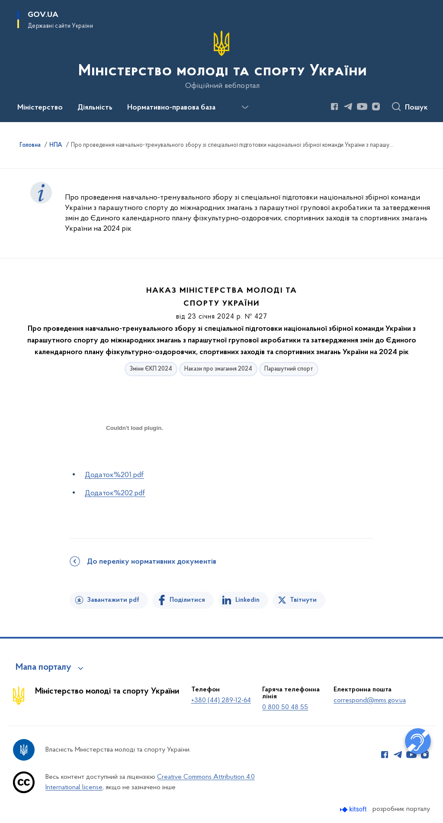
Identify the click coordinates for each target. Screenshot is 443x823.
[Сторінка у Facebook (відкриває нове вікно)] (334, 106)
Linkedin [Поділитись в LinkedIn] (247, 600)
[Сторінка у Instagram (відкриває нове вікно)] (376, 106)
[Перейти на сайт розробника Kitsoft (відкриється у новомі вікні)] (354, 809)
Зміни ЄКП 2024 (151, 369)
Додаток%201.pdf (114, 475)
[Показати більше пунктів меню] (244, 107)
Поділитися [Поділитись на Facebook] (187, 600)
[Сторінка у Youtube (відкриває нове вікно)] (362, 106)
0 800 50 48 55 (285, 707)
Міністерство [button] (40, 108)
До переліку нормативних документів (151, 562)
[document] (134, 459)
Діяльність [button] (94, 108)
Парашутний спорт (288, 369)
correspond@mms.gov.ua (370, 700)
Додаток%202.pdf (115, 493)
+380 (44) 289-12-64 (221, 700)
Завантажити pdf (113, 600)
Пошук (416, 108)
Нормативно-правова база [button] (171, 108)
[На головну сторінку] (221, 60)
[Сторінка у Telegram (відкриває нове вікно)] (348, 106)
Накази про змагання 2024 (218, 369)
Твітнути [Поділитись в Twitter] (303, 600)
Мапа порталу (43, 667)
